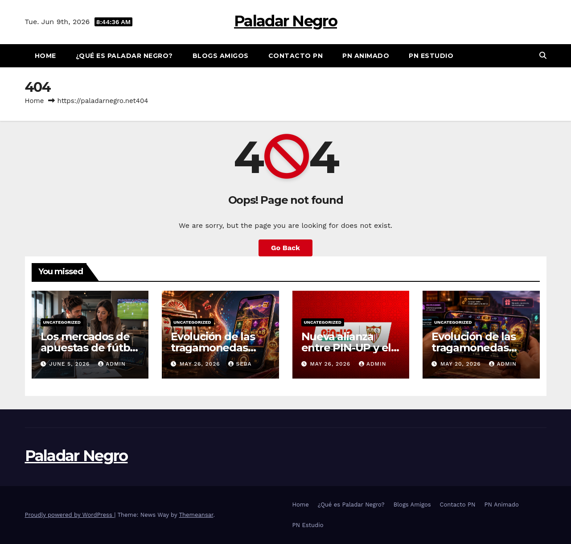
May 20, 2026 (461, 364)
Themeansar (196, 514)
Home (45, 56)
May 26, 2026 (201, 364)
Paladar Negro (285, 21)
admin (112, 364)
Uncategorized (62, 322)
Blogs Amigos (221, 56)
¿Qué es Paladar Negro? (124, 56)
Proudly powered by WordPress (70, 514)
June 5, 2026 (70, 364)
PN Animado (365, 56)
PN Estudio (431, 56)
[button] (542, 55)
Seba (239, 364)
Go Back (285, 247)
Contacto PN (295, 56)
